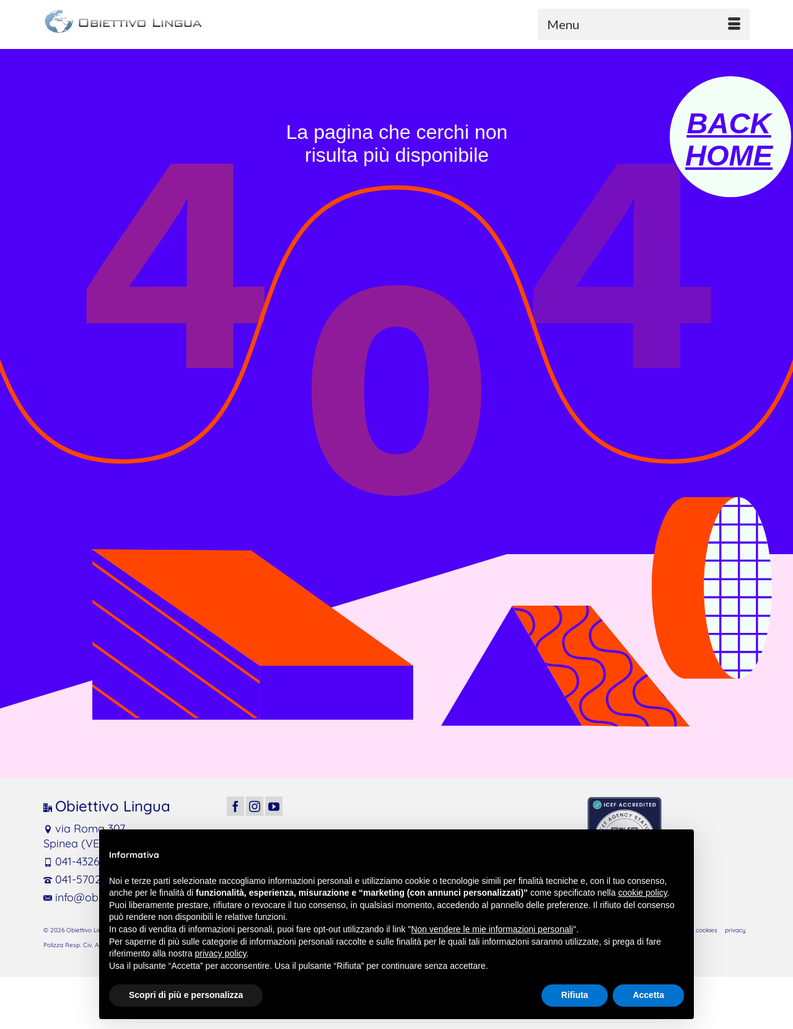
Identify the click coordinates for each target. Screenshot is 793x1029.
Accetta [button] (648, 995)
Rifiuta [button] (575, 995)
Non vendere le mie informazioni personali (491, 929)
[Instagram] (254, 806)
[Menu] (644, 24)
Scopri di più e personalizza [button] (186, 995)
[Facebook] (235, 806)
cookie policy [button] (642, 893)
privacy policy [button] (221, 953)
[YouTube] (274, 806)
